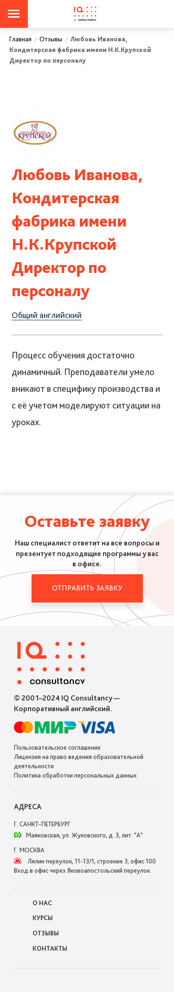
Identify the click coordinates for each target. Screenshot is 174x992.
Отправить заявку (87, 588)
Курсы (42, 917)
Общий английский (47, 315)
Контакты (49, 948)
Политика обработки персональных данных (75, 775)
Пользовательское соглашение (57, 747)
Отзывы (45, 933)
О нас (42, 903)
